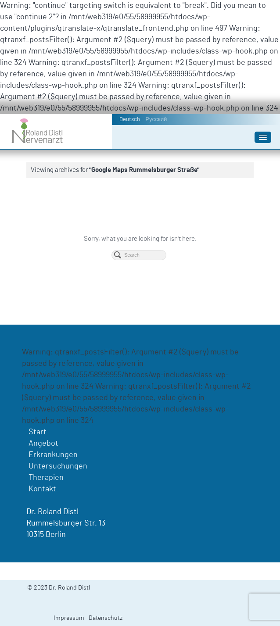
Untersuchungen (58, 466)
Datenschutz (105, 618)
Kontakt (42, 489)
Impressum (69, 618)
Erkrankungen (53, 455)
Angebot (43, 443)
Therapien (46, 478)
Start (38, 432)
